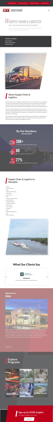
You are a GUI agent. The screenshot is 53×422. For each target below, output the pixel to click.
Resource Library (34, 3)
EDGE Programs (12, 3)
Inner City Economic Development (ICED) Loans (40, 379)
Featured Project (9, 44)
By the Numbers (8, 40)
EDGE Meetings (45, 3)
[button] (6, 276)
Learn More (8, 346)
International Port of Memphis (41, 393)
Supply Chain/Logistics (10, 42)
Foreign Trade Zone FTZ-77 (26, 393)
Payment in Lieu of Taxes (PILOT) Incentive (12, 379)
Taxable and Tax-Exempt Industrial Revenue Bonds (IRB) (12, 394)
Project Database (23, 3)
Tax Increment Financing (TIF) (26, 379)
